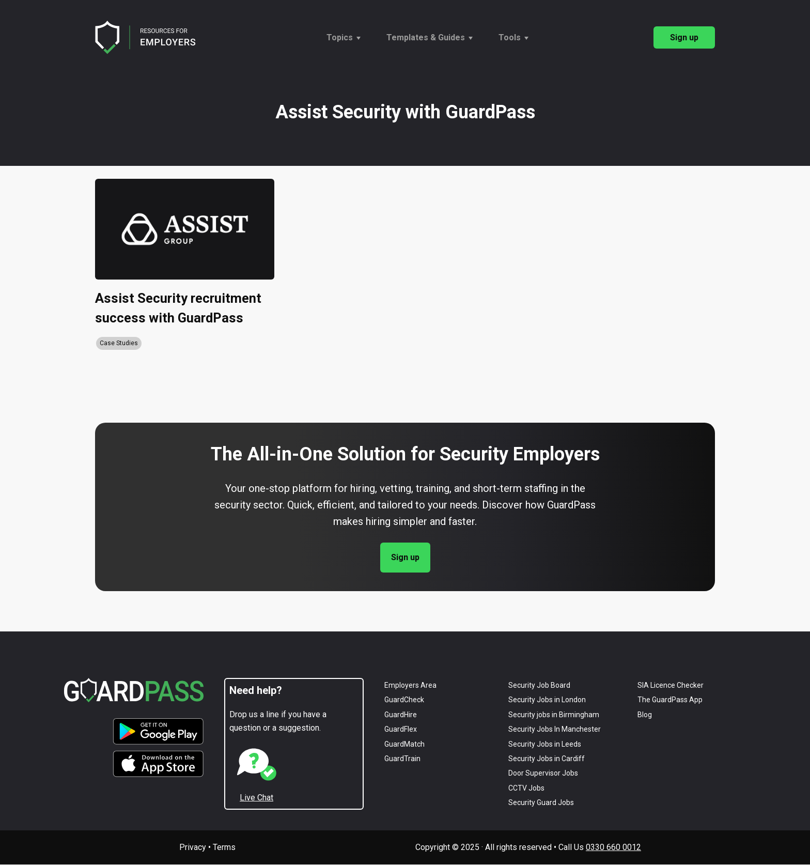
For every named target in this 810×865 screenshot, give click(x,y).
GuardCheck (404, 700)
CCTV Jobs (526, 788)
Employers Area (410, 686)
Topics (339, 37)
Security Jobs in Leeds (544, 744)
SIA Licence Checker (670, 686)
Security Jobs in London (547, 700)
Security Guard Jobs (541, 803)
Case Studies (119, 343)
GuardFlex (400, 729)
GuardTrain (402, 759)
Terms (224, 848)
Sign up (684, 37)
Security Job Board (539, 686)
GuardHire (400, 715)
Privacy (192, 848)
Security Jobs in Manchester (554, 729)
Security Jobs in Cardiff (546, 759)
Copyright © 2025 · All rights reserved (483, 848)
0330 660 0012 (613, 848)
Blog (644, 715)
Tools (510, 37)
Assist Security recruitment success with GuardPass (179, 308)
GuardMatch (404, 744)
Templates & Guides (425, 37)
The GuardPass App (670, 700)
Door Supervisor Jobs (543, 773)
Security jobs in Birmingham (553, 715)
